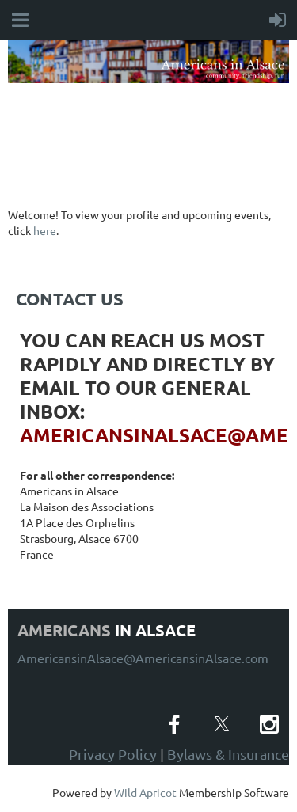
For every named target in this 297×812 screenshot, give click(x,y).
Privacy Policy (113, 754)
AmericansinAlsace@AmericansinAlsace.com (142, 658)
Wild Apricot (145, 792)
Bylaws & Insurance (228, 754)
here (44, 230)
